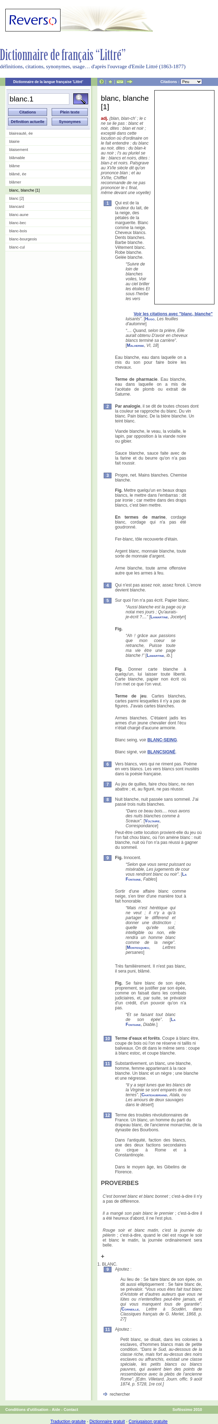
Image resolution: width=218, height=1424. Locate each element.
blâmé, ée (17, 174)
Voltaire (152, 820)
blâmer (15, 182)
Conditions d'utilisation (26, 1409)
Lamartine (159, 616)
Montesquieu (138, 947)
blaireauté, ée (21, 133)
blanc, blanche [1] (24, 190)
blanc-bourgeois (23, 239)
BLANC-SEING (162, 739)
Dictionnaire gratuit (107, 1421)
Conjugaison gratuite (147, 1421)
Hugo (150, 318)
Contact (71, 1409)
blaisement (18, 149)
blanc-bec (17, 223)
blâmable (17, 158)
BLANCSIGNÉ (161, 751)
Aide (56, 1409)
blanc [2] (16, 198)
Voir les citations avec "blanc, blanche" (173, 313)
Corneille (130, 1309)
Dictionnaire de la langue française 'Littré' (48, 82)
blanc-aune (18, 214)
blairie (14, 141)
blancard (16, 206)
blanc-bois (18, 231)
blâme (14, 166)
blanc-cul (17, 247)
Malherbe (135, 345)
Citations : (181, 82)
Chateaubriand (154, 1094)
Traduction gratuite (68, 1421)
